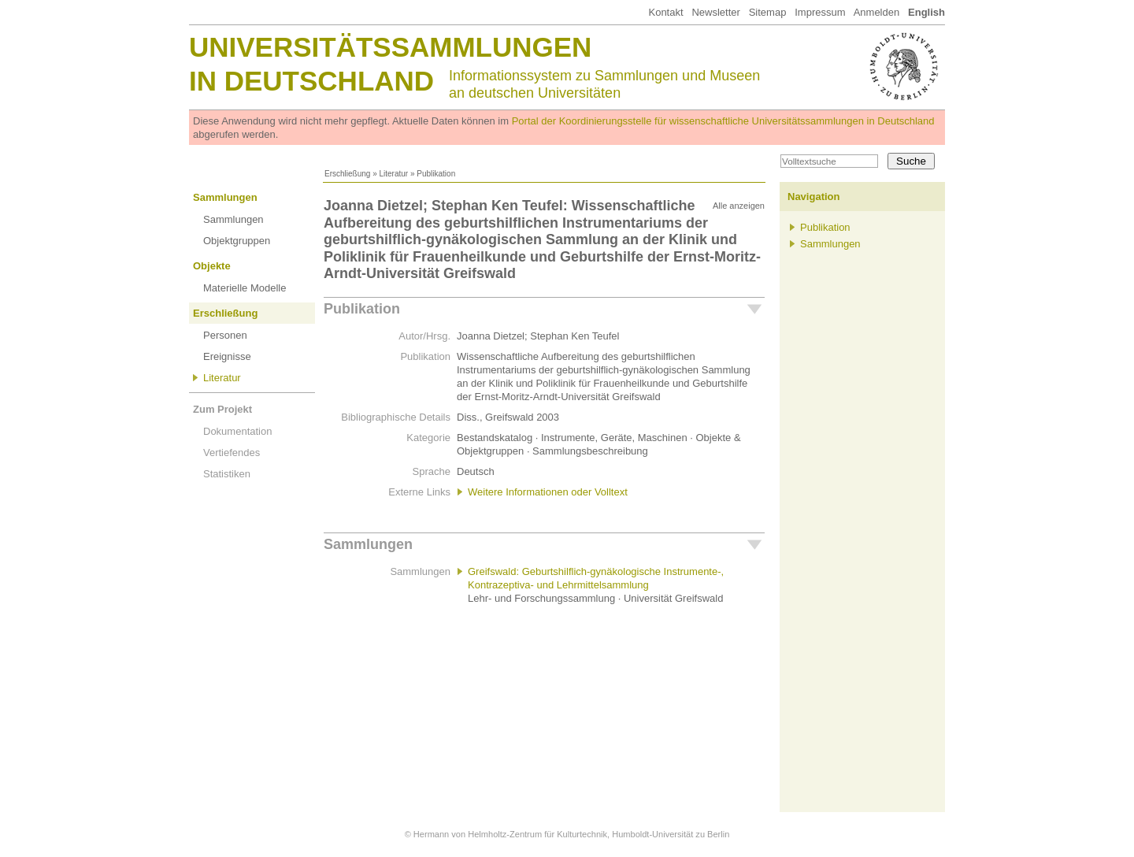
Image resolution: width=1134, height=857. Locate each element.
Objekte (212, 266)
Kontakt (665, 12)
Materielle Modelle (245, 288)
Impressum (820, 12)
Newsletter (715, 12)
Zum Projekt (222, 409)
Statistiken (226, 474)
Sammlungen (225, 197)
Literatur (393, 173)
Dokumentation (237, 431)
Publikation (362, 309)
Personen (225, 335)
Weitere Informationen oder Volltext (548, 492)
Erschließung (347, 173)
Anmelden (877, 12)
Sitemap (768, 12)
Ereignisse (227, 356)
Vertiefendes (231, 452)
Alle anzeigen (739, 205)
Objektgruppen (236, 241)
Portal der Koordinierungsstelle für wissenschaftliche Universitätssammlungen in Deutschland (723, 121)
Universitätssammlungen (390, 47)
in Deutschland (311, 80)
